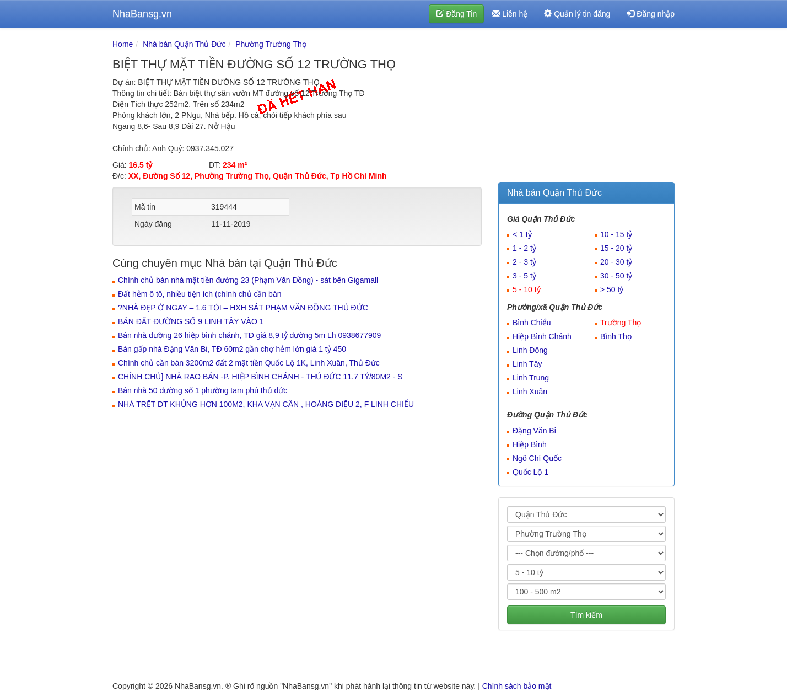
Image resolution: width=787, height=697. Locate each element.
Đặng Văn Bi (534, 430)
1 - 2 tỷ (524, 248)
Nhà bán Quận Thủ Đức (184, 44)
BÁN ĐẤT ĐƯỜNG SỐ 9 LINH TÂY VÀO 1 (191, 321)
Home (122, 44)
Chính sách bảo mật (517, 686)
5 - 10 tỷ (527, 289)
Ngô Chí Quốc (537, 458)
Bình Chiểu (532, 322)
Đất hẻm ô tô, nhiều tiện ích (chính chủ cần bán (199, 293)
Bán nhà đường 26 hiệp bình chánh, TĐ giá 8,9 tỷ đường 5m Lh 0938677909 (249, 335)
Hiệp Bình (530, 444)
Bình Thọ (616, 336)
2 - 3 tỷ (524, 262)
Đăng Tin (456, 13)
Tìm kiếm (586, 614)
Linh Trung (531, 377)
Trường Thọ (620, 322)
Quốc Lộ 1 (530, 472)
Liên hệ (509, 13)
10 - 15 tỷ (616, 234)
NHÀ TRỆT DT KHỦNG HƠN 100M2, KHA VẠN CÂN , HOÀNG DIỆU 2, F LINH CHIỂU (266, 404)
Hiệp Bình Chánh (542, 336)
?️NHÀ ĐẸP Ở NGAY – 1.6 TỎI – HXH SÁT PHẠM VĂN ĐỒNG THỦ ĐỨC (243, 307)
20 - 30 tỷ (616, 262)
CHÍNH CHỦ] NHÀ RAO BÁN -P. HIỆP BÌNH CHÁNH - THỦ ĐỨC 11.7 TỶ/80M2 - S (260, 376)
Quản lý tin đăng (577, 13)
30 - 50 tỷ (616, 275)
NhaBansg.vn (142, 13)
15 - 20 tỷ (616, 248)
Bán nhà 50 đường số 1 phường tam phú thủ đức (202, 390)
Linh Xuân (530, 391)
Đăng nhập (651, 13)
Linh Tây (527, 364)
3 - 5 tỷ (524, 275)
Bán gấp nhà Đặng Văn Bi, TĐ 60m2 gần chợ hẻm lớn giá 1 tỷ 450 (232, 349)
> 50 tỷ (611, 289)
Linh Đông (530, 350)
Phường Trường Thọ (270, 44)
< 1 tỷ (522, 234)
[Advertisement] (586, 107)
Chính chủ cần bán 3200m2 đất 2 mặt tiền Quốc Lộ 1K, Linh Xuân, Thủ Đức (249, 362)
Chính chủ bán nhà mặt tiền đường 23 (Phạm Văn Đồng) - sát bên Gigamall (248, 280)
